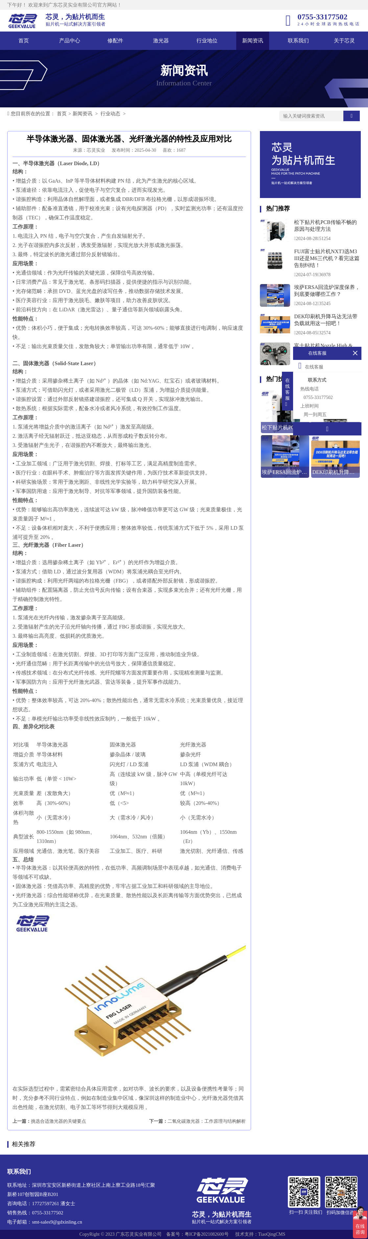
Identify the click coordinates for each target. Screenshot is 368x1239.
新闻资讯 (252, 40)
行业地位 (207, 40)
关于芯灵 (344, 40)
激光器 (161, 40)
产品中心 (69, 40)
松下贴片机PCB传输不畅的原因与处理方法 (325, 225)
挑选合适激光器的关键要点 (58, 1121)
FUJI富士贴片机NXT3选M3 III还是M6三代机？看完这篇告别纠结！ (326, 258)
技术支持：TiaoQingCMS (260, 1234)
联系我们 (298, 40)
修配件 (115, 40)
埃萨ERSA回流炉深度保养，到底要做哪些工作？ (327, 290)
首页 (23, 40)
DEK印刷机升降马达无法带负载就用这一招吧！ (325, 320)
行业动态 (110, 113)
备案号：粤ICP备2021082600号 (197, 1234)
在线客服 (310, 365)
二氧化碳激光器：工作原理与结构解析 (207, 1121)
